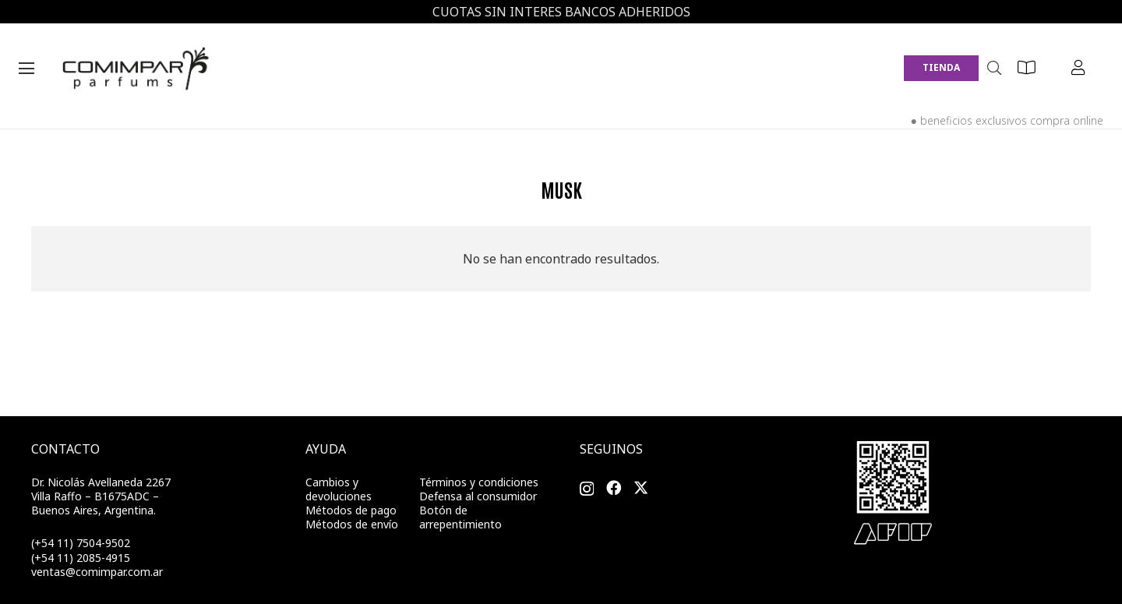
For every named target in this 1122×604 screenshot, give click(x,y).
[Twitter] (640, 488)
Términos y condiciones (478, 482)
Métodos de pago (351, 510)
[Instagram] (587, 489)
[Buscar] (994, 68)
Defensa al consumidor (478, 496)
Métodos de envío (351, 524)
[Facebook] (613, 488)
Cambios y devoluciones (338, 489)
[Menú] (26, 68)
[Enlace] (137, 68)
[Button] (1027, 68)
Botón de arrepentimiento (460, 517)
